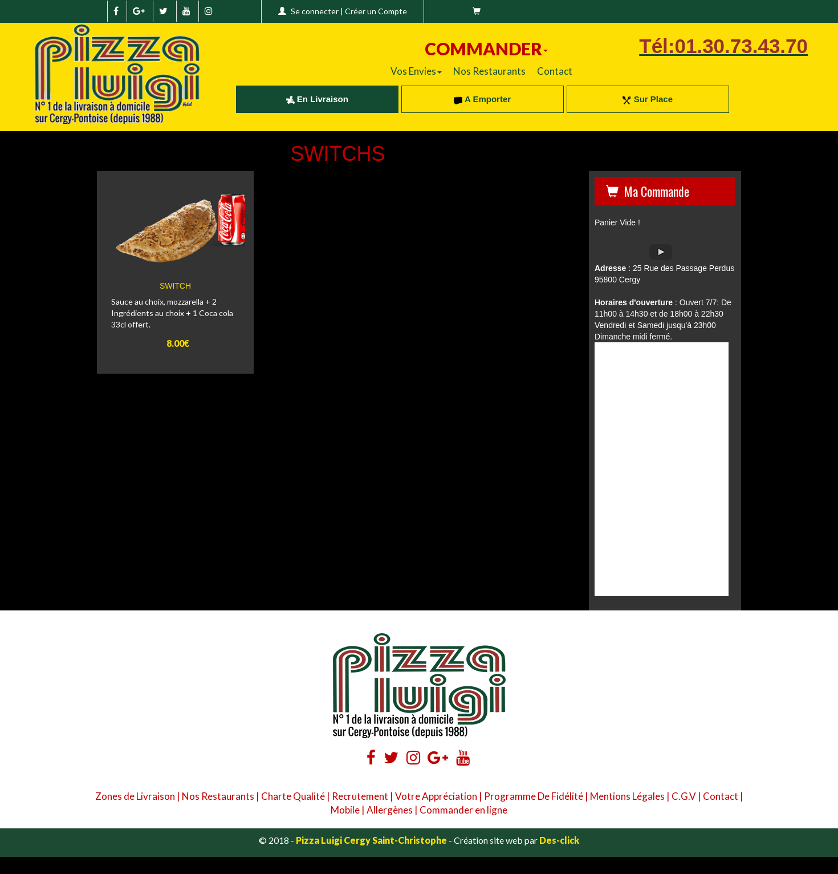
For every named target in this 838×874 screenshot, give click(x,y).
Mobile (345, 810)
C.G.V (684, 796)
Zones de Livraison (135, 796)
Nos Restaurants (489, 71)
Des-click (559, 840)
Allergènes (390, 810)
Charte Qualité (293, 796)
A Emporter (482, 99)
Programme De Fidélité (533, 796)
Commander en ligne (463, 810)
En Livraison (317, 99)
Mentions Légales (627, 796)
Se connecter (315, 11)
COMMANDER (486, 48)
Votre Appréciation (436, 796)
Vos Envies (416, 71)
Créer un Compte (376, 11)
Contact (554, 71)
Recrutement (360, 796)
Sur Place (648, 99)
